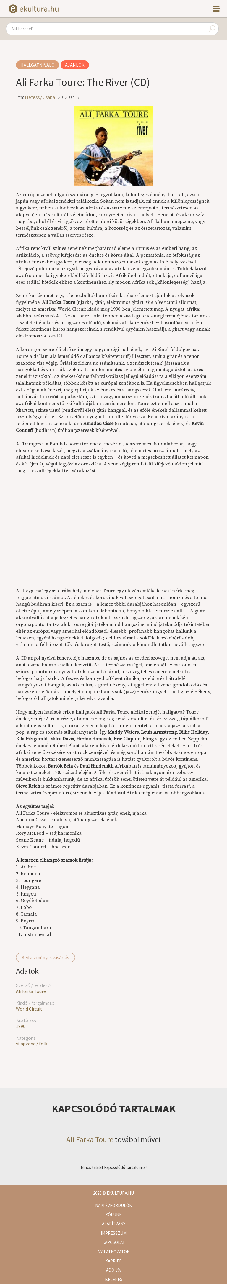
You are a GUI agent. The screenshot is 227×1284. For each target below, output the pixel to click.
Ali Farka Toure (31, 991)
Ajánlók (75, 65)
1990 (20, 1026)
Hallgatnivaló (37, 65)
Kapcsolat (113, 1242)
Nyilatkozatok (113, 1252)
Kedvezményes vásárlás (45, 957)
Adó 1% (113, 1270)
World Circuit (29, 1009)
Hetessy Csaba (40, 97)
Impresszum (114, 1233)
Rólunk (113, 1214)
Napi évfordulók (113, 1205)
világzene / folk (31, 1044)
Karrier (113, 1261)
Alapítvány (113, 1223)
